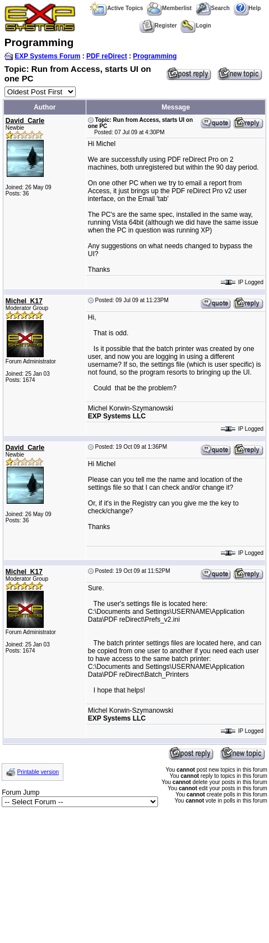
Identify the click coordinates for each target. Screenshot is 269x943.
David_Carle (25, 121)
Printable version (38, 772)
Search (213, 8)
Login (195, 25)
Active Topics (116, 8)
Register (158, 25)
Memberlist (169, 8)
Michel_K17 (24, 301)
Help (247, 8)
